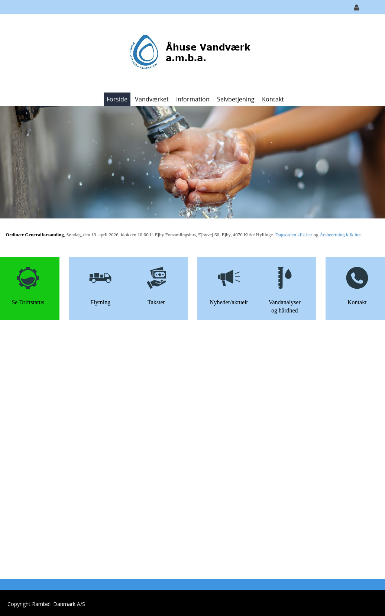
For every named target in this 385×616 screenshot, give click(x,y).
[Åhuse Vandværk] (189, 52)
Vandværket (152, 99)
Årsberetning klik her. (341, 234)
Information (193, 99)
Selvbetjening (236, 99)
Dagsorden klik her (294, 234)
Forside (117, 99)
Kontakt (273, 99)
